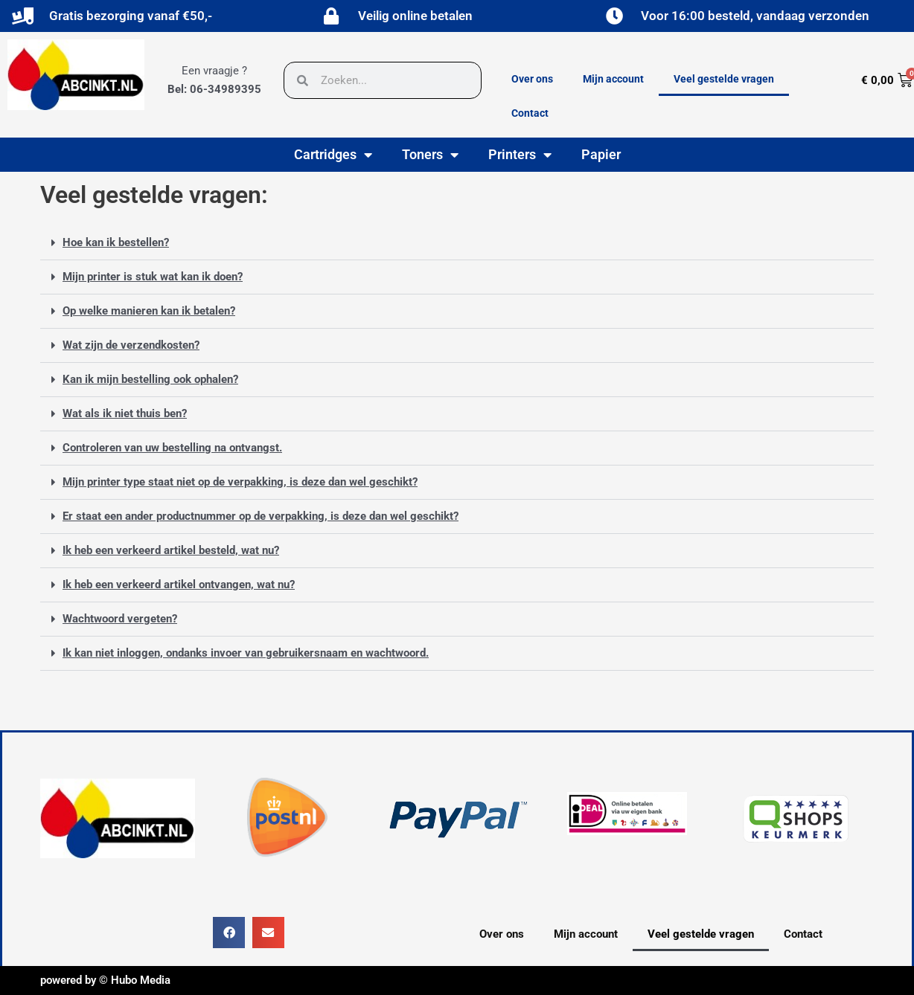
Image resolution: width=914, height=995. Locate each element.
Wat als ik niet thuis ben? (125, 413)
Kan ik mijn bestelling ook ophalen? (150, 379)
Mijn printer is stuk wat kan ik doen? (153, 276)
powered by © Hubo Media (105, 980)
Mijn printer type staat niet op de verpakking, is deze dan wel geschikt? (240, 482)
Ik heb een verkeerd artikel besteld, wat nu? (171, 550)
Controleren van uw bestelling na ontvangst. (172, 447)
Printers (520, 155)
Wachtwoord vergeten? (120, 618)
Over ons (532, 79)
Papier (601, 154)
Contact (530, 113)
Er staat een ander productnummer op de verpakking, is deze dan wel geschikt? (260, 516)
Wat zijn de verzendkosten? (131, 345)
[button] (457, 243)
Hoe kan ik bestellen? (116, 242)
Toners (430, 155)
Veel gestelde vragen (724, 79)
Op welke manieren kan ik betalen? (149, 311)
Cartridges (333, 155)
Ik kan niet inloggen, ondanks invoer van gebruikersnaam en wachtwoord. (246, 653)
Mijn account (613, 79)
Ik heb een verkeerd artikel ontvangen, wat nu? (179, 584)
